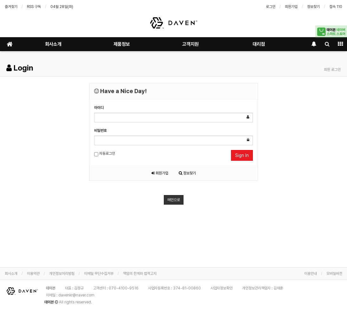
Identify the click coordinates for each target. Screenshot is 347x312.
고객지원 (190, 44)
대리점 (259, 44)
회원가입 (291, 6)
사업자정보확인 (221, 288)
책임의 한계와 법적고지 (140, 273)
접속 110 (335, 6)
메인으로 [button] (173, 200)
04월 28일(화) (61, 6)
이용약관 (33, 273)
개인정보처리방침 (61, 273)
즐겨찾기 (11, 6)
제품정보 (121, 44)
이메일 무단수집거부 (98, 273)
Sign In (242, 155)
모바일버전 (334, 273)
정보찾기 (313, 6)
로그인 (270, 6)
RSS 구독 (34, 6)
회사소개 (53, 44)
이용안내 (310, 273)
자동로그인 (104, 153)
